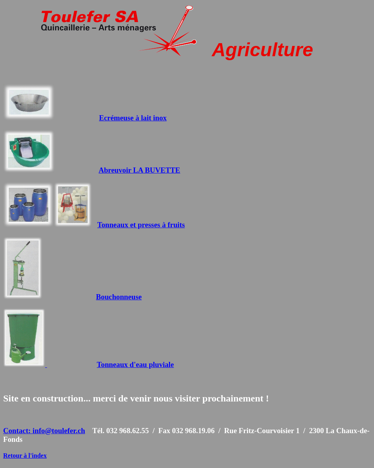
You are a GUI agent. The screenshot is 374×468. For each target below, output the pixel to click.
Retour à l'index (25, 455)
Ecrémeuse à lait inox (133, 118)
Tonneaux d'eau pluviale (135, 364)
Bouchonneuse (119, 297)
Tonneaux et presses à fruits (141, 225)
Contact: (17, 430)
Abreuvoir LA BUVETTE (139, 170)
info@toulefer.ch (58, 430)
